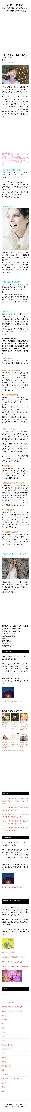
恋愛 (3, 1053)
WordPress (20, 1106)
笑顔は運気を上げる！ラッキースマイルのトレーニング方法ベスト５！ (24, 726)
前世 (3, 1028)
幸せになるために (21, 750)
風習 (3, 1091)
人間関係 (5, 1019)
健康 (3, 1024)
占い (3, 1032)
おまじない (5, 994)
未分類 (4, 1062)
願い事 (4, 1083)
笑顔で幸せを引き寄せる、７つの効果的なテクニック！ (15, 725)
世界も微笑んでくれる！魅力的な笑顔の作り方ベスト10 (6, 745)
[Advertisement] (15, 34)
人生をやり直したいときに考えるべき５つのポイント (24, 745)
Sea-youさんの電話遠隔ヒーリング (13, 957)
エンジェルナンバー (8, 1003)
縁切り (4, 1070)
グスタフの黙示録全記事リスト (12, 701)
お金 (3, 998)
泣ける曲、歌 (6, 1066)
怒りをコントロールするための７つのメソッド (15, 744)
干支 (3, 1041)
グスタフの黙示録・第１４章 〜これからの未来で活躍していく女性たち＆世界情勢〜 (15, 801)
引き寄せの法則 (7, 1049)
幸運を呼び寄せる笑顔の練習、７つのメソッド (6, 724)
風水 (3, 1087)
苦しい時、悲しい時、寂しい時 (12, 1079)
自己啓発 (5, 1074)
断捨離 (4, 1057)
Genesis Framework (10, 1106)
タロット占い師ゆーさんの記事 (12, 962)
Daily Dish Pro (20, 1104)
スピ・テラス (15, 4)
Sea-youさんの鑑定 (8, 952)
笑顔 (14, 750)
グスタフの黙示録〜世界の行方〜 (13, 1007)
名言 (3, 1036)
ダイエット (5, 1015)
